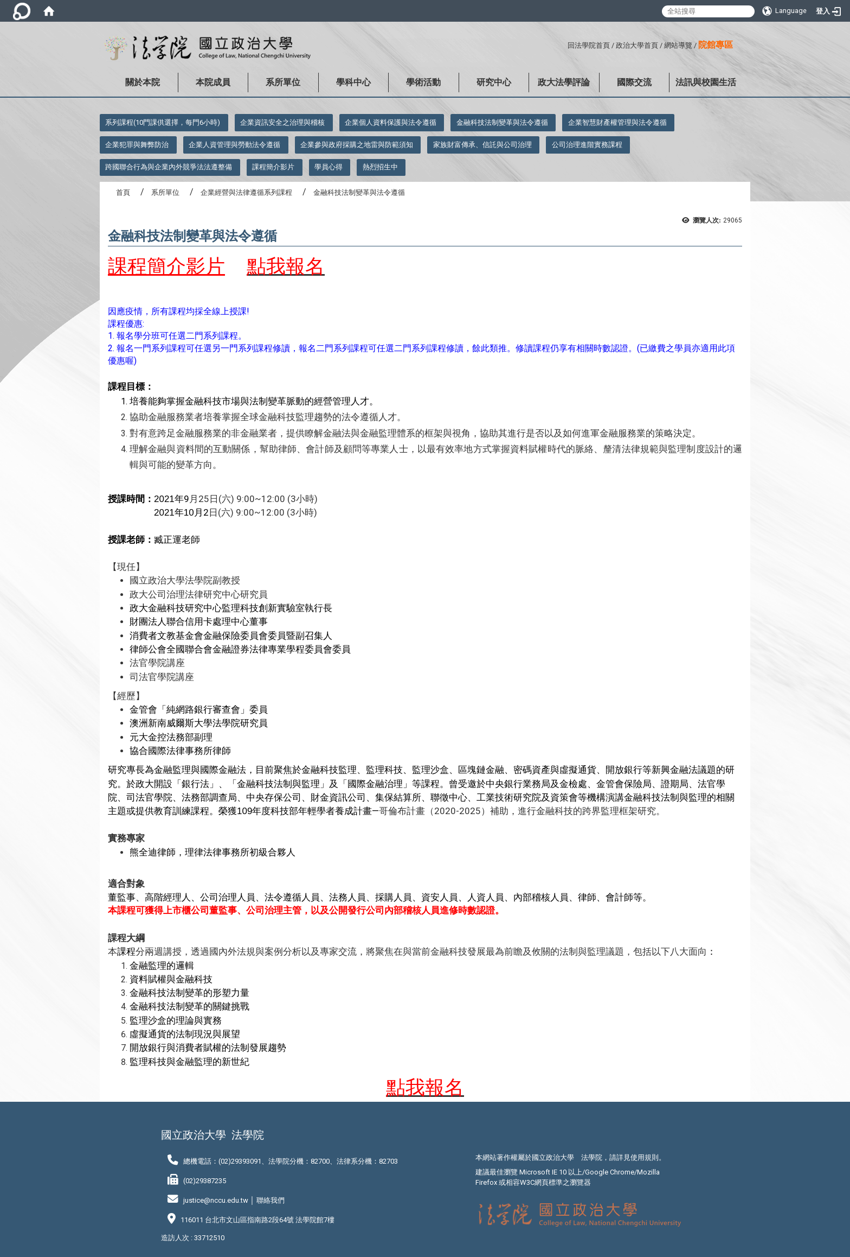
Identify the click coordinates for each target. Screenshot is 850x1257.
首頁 (123, 192)
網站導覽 (678, 45)
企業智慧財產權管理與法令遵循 (617, 122)
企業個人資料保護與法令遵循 (390, 122)
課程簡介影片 (273, 167)
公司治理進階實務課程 (587, 145)
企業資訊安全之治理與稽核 (282, 122)
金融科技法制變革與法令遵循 (502, 122)
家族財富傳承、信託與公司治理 (482, 145)
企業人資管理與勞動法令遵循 (234, 145)
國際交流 (634, 82)
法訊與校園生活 (705, 82)
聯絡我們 (270, 1200)
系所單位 (283, 82)
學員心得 (328, 167)
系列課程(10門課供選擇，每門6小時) (162, 122)
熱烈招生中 (380, 167)
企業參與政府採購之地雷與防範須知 (356, 145)
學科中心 (353, 82)
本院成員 (213, 82)
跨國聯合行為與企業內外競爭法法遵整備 (168, 167)
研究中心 (493, 82)
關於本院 (142, 82)
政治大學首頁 (637, 45)
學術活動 (423, 82)
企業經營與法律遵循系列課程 (246, 192)
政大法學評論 (564, 82)
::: (563, 44)
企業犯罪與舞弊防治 (137, 145)
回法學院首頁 (589, 45)
